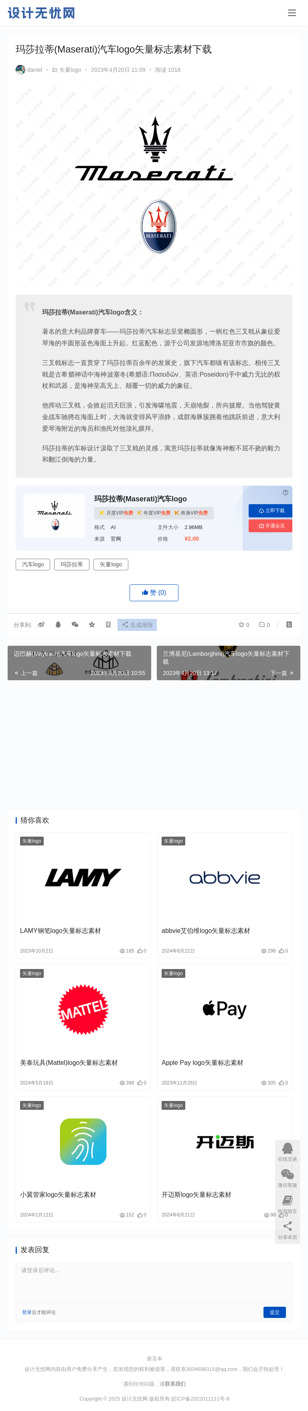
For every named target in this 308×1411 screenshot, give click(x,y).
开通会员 (272, 526)
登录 (27, 1312)
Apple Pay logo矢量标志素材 (202, 1062)
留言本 (154, 1359)
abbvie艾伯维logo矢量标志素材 (206, 930)
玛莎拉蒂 (72, 564)
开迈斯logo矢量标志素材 (196, 1194)
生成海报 (139, 625)
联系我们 (175, 1384)
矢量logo (70, 70)
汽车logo (33, 564)
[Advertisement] (154, 744)
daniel (29, 70)
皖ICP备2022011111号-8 (200, 1399)
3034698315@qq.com (211, 1369)
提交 (275, 1312)
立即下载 (272, 510)
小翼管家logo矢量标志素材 (58, 1194)
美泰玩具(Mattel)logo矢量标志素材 (69, 1062)
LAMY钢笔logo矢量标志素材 (60, 930)
